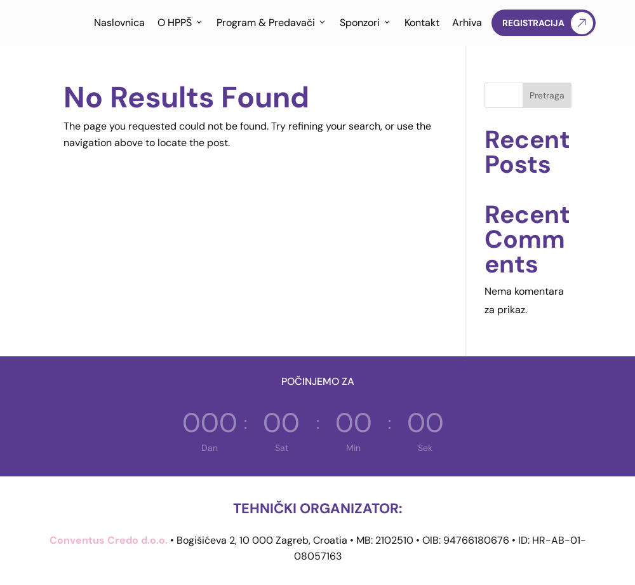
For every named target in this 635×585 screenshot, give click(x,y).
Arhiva (467, 22)
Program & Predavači (272, 23)
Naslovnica (119, 22)
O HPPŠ (180, 23)
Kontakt (421, 22)
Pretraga (547, 95)
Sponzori (366, 23)
